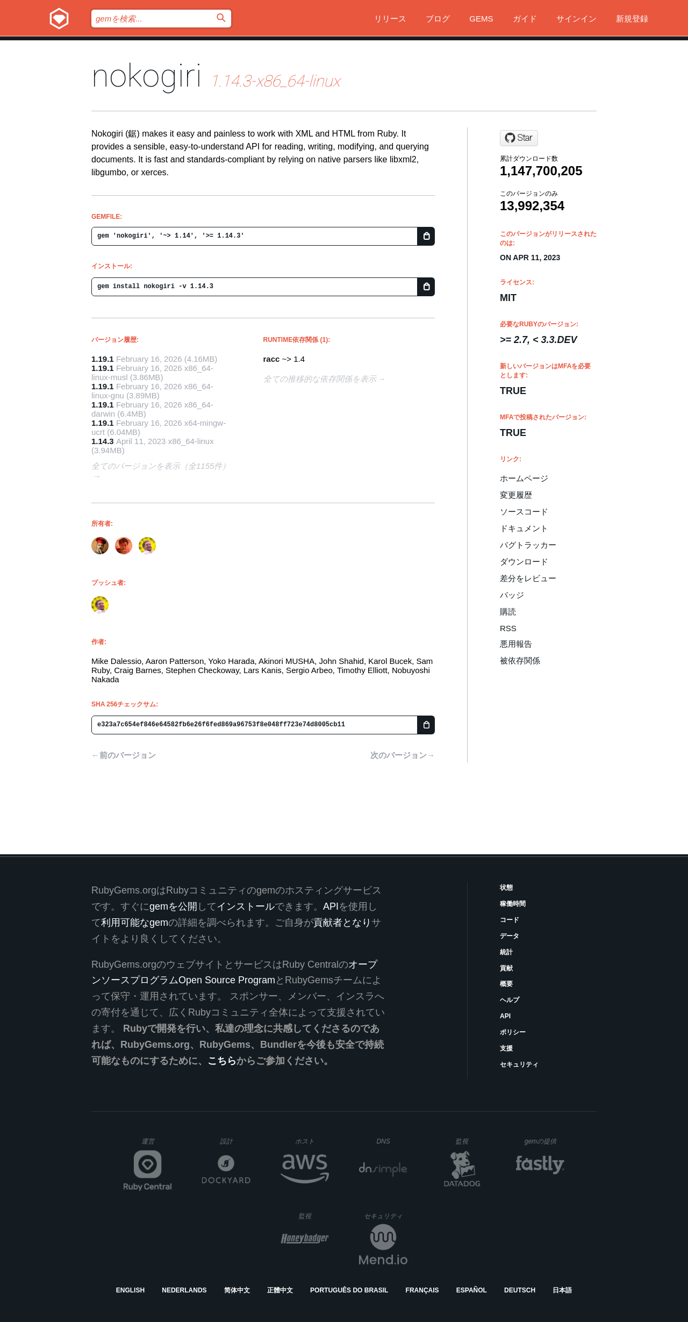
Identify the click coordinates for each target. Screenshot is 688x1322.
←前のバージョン (123, 755)
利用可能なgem (134, 922)
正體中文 (280, 1290)
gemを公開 (173, 906)
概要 (506, 984)
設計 (235, 1141)
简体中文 (237, 1290)
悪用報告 (516, 643)
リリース (390, 18)
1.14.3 (102, 441)
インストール (246, 906)
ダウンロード (524, 561)
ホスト (312, 1141)
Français (422, 1290)
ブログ (438, 18)
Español (471, 1290)
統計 (506, 952)
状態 (506, 887)
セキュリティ (519, 1064)
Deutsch (519, 1290)
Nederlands (184, 1290)
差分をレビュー (528, 578)
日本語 (562, 1290)
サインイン (576, 18)
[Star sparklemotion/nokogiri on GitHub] (519, 138)
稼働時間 (513, 903)
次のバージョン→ (402, 755)
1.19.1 (102, 358)
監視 (470, 1141)
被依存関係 (520, 660)
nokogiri (146, 75)
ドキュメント (524, 528)
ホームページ (524, 478)
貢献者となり (342, 922)
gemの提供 (545, 1141)
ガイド (525, 18)
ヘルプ (509, 1000)
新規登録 (632, 18)
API (505, 1016)
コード (509, 920)
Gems (481, 18)
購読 (508, 611)
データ (509, 936)
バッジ (512, 594)
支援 (506, 1048)
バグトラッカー (528, 544)
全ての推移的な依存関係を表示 (319, 378)
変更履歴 (516, 494)
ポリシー (513, 1032)
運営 (156, 1144)
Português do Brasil (349, 1290)
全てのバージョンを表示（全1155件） (160, 465)
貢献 (506, 968)
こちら (221, 1060)
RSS (508, 628)
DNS (391, 1141)
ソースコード (524, 511)
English (130, 1290)
